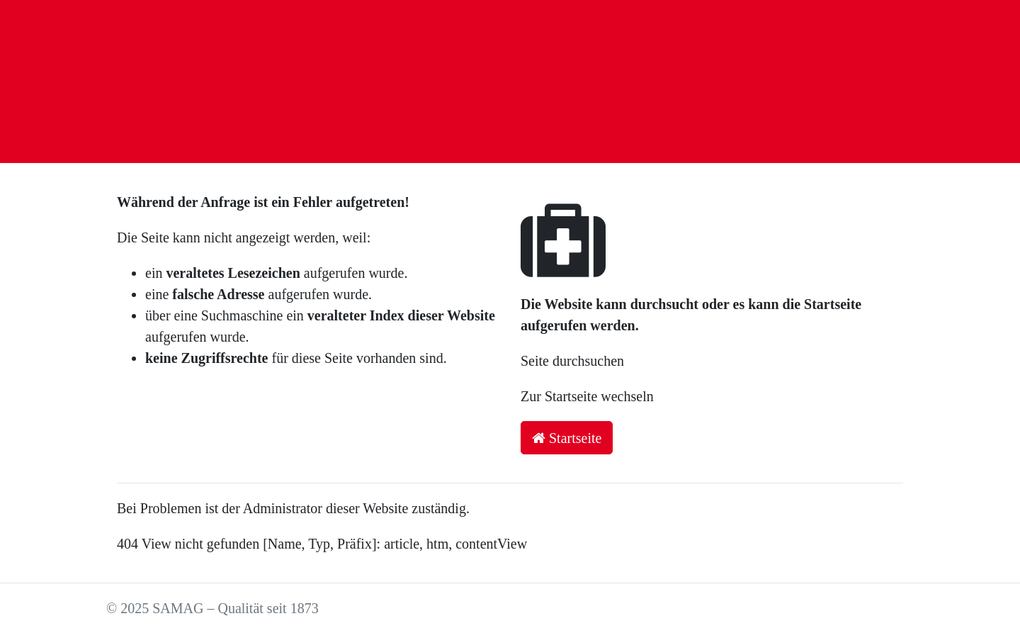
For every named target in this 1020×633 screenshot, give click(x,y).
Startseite (566, 438)
